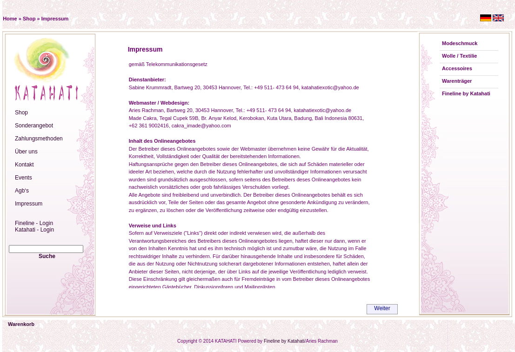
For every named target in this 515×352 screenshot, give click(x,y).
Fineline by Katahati (466, 93)
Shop (29, 18)
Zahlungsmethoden (39, 138)
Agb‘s (22, 190)
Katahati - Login (34, 229)
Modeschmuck (459, 43)
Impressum (55, 18)
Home (10, 18)
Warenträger (457, 81)
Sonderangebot (34, 125)
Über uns (26, 151)
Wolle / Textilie (459, 56)
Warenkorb (21, 324)
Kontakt (24, 164)
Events (23, 177)
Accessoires (457, 68)
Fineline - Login (34, 223)
